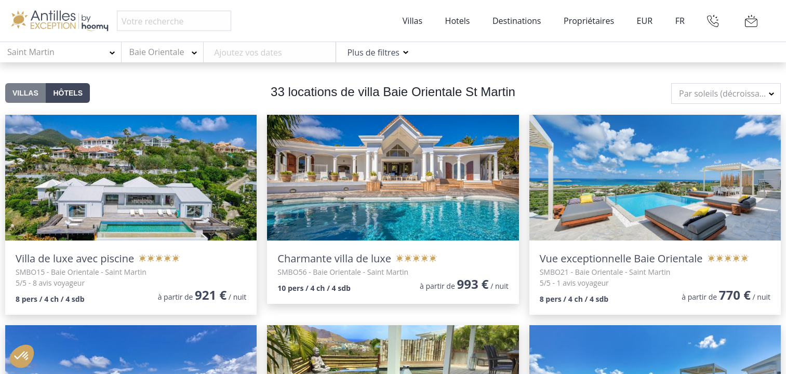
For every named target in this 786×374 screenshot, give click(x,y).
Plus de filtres (373, 52)
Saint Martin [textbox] (31, 52)
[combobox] (61, 52)
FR (680, 20)
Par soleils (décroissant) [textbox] (724, 93)
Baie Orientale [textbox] (156, 52)
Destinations (516, 20)
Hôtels (68, 93)
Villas (412, 20)
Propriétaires (589, 20)
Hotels (457, 20)
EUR (644, 20)
